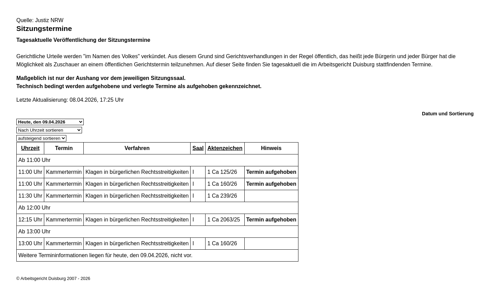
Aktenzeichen (224, 148)
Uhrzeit (30, 148)
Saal (197, 148)
